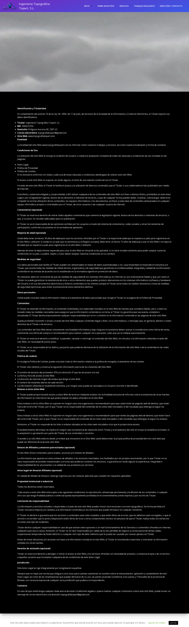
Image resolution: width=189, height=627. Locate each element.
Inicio (88, 6)
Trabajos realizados (144, 6)
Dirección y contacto (171, 6)
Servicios (124, 6)
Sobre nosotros (106, 6)
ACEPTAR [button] (173, 623)
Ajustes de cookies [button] (156, 622)
